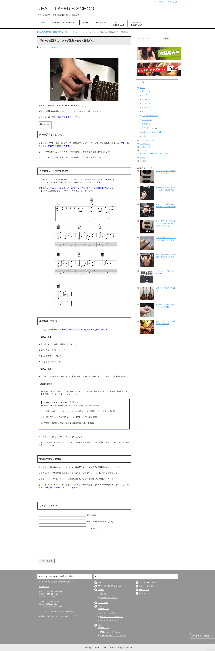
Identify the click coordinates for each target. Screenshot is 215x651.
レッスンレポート (146, 147)
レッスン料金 (101, 22)
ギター (142, 88)
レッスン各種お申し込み (118, 24)
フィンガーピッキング (47, 47)
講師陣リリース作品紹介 (109, 598)
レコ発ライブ (145, 144)
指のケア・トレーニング (151, 128)
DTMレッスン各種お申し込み (136, 24)
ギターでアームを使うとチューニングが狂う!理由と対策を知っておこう (166, 223)
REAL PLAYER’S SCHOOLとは (64, 22)
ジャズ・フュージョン (148, 140)
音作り (144, 136)
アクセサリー (147, 91)
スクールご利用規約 (146, 586)
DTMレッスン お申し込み (110, 632)
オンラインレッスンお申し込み (111, 617)
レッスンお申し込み (107, 613)
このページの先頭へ (203, 636)
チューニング (147, 107)
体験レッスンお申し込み (109, 620)
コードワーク (147, 95)
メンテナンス (147, 120)
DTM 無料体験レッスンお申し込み (113, 636)
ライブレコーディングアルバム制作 (155, 153)
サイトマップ (144, 590)
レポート (143, 150)
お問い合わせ (44, 587)
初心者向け (146, 124)
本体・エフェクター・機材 (152, 132)
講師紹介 (86, 22)
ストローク (146, 99)
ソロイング (146, 103)
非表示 (47, 124)
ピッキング (146, 112)
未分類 (142, 158)
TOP (49, 32)
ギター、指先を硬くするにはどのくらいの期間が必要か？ (166, 206)
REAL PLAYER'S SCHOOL (67, 9)
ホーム (43, 22)
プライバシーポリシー (147, 583)
